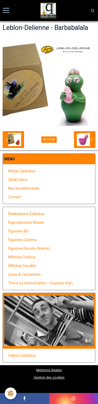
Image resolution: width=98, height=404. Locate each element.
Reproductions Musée (26, 222)
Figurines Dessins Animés (29, 248)
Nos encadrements (23, 188)
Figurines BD (18, 231)
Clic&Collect (17, 180)
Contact (14, 197)
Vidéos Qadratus (22, 355)
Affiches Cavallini (22, 266)
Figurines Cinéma (22, 240)
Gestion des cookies (49, 377)
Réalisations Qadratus (26, 214)
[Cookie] (10, 393)
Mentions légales (49, 370)
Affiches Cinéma (21, 257)
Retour (49, 139)
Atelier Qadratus (21, 171)
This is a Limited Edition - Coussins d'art (40, 283)
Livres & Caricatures (24, 274)
